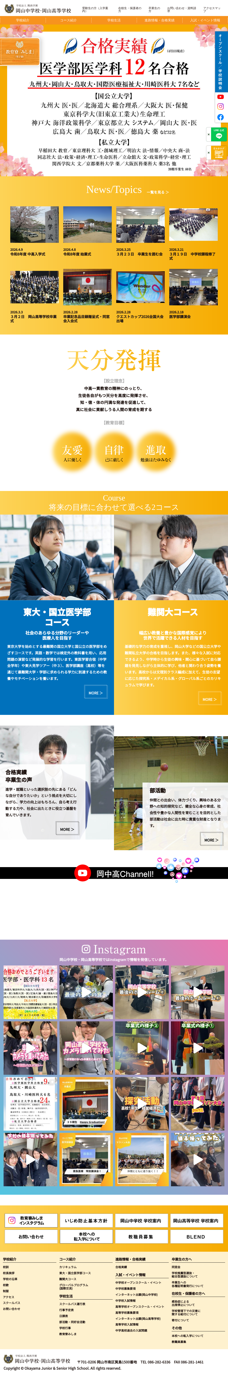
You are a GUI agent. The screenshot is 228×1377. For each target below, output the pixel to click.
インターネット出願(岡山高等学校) (138, 1318)
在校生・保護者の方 (129, 10)
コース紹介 (67, 1259)
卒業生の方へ (182, 1259)
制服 (6, 1291)
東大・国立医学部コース (75, 1273)
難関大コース (67, 1279)
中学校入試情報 (125, 1300)
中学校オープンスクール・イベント (138, 1282)
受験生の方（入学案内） (95, 10)
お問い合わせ (11, 1308)
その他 (177, 1328)
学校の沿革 (10, 1279)
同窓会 (176, 1267)
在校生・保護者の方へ (188, 1293)
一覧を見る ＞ (158, 192)
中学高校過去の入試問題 (131, 1330)
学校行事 (65, 1328)
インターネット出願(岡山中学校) (136, 1294)
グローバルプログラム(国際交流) (73, 1286)
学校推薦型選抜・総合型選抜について (185, 1274)
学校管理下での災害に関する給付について (186, 1312)
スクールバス (11, 1302)
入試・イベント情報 (130, 1274)
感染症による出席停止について (183, 1303)
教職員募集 (179, 1341)
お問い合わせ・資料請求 (181, 10)
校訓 (6, 1267)
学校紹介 (9, 1259)
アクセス (8, 1297)
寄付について (180, 1320)
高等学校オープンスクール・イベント (139, 1306)
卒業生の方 (154, 10)
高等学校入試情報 (126, 1324)
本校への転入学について (188, 1335)
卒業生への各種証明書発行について (188, 1284)
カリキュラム (68, 1267)
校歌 (6, 1285)
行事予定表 (66, 1310)
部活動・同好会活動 (72, 1322)
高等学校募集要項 (126, 1312)
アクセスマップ (212, 10)
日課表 (63, 1316)
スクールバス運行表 (72, 1304)
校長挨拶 (8, 1273)
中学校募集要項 (125, 1288)
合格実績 (121, 1267)
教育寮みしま (68, 1334)
